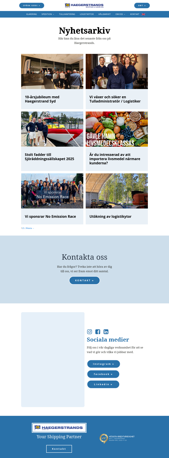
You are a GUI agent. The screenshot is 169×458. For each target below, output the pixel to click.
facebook (102, 374)
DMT (140, 5)
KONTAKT (83, 280)
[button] (48, 14)
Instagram (102, 363)
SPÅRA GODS (30, 5)
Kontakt (59, 448)
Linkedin (101, 384)
